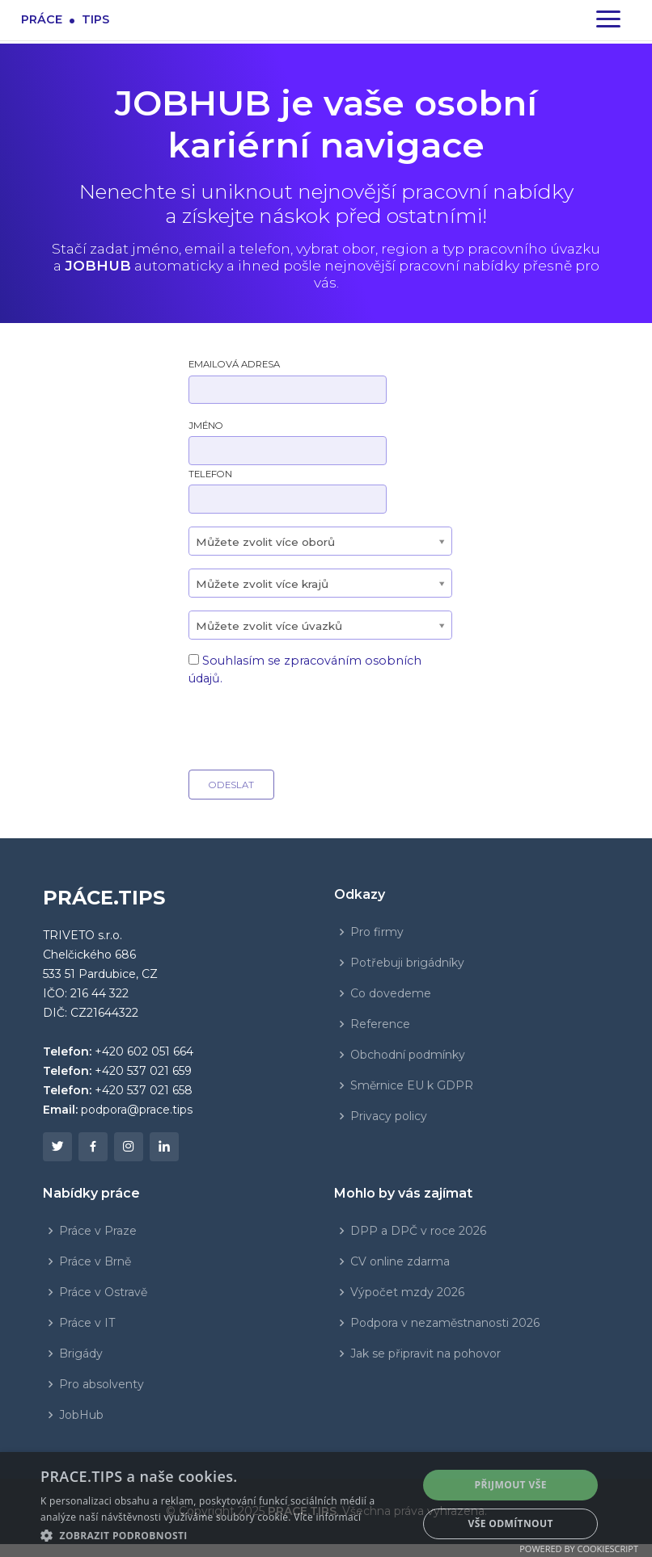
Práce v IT (87, 1322)
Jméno (205, 425)
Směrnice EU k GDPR (411, 1085)
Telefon (210, 474)
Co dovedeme (390, 993)
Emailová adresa (234, 364)
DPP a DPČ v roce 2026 (418, 1230)
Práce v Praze (98, 1230)
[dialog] (326, 1504)
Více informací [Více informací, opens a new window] (327, 1517)
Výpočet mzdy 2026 (407, 1292)
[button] (223, 1535)
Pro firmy (377, 932)
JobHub (81, 1415)
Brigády (81, 1353)
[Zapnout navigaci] (608, 20)
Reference (380, 1024)
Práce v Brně (95, 1261)
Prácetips (65, 19)
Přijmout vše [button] (510, 1485)
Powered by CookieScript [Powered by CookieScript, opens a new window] (578, 1548)
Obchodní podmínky (407, 1054)
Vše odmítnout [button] (510, 1523)
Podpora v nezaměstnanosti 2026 (445, 1322)
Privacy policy (388, 1116)
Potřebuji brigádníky (407, 962)
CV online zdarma (400, 1261)
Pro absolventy (101, 1384)
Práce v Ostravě (103, 1292)
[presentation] (311, 725)
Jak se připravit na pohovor (425, 1353)
